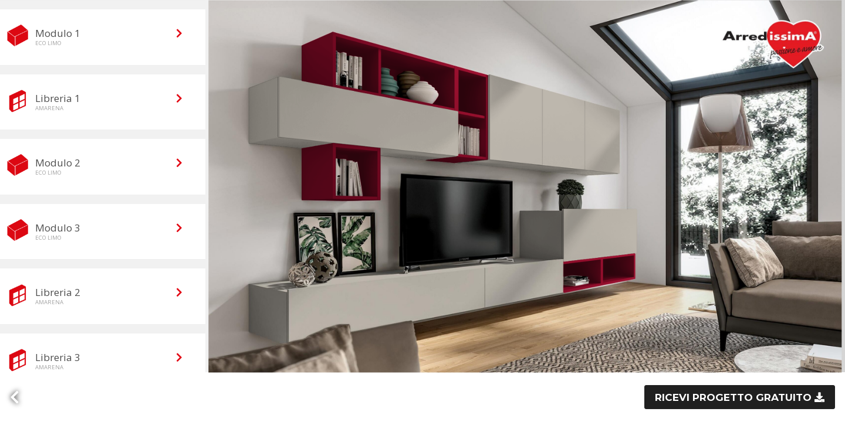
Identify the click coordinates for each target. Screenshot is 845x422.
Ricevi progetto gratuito (734, 397)
